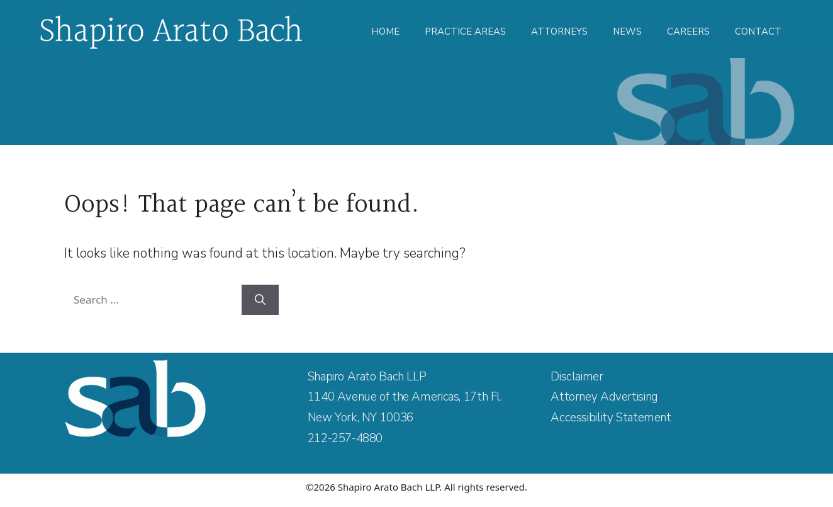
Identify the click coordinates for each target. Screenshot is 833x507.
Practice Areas (465, 31)
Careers (688, 31)
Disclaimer (577, 376)
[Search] (260, 300)
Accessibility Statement (611, 417)
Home (385, 31)
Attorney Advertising (604, 397)
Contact (758, 31)
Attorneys (559, 31)
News (627, 31)
